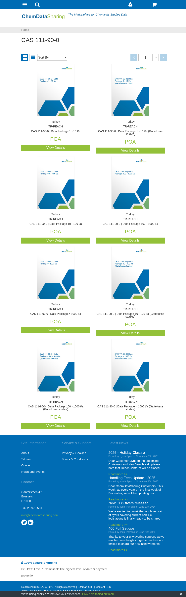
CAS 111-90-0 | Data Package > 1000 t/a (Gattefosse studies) (130, 403)
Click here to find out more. (98, 594)
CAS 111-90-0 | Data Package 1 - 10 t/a (55, 126)
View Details (55, 148)
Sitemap (26, 459)
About (25, 453)
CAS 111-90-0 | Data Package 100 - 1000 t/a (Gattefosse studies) (55, 403)
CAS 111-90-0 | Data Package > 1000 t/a (55, 309)
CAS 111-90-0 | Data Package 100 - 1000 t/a (130, 219)
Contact (26, 465)
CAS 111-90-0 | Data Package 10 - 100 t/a (55, 219)
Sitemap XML (85, 586)
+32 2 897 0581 (31, 508)
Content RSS (103, 586)
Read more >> (118, 474)
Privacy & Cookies (74, 453)
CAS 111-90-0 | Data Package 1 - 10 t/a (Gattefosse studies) (130, 128)
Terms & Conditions (75, 459)
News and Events (33, 471)
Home (25, 29)
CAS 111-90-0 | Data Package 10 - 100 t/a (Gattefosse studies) (130, 310)
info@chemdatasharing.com (40, 515)
